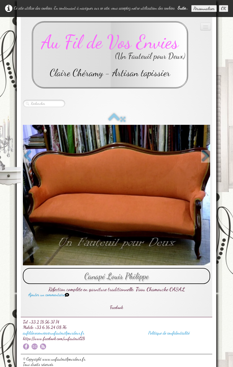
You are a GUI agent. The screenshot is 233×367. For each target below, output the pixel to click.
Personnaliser (204, 8)
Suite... (183, 7)
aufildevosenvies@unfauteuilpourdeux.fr (53, 332)
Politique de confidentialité (169, 332)
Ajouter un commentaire (46, 294)
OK (223, 8)
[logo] (110, 54)
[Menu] (205, 26)
